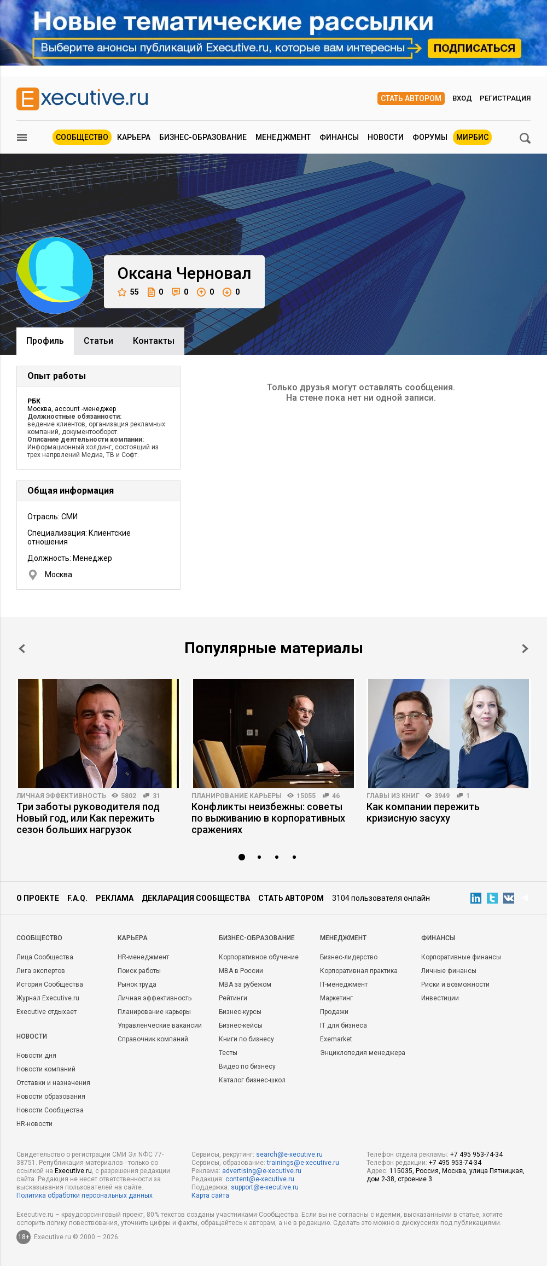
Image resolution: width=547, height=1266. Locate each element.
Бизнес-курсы (240, 1012)
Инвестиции (440, 998)
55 (128, 292)
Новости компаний (45, 1069)
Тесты (228, 1053)
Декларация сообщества (196, 898)
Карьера (133, 137)
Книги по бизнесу (246, 1039)
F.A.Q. (77, 898)
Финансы (339, 137)
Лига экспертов (40, 971)
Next (525, 648)
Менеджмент (283, 137)
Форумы (429, 137)
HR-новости (34, 1124)
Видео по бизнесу (247, 1066)
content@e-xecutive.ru (259, 1179)
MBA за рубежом (245, 984)
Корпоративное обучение (259, 957)
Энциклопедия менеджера (362, 1053)
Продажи (334, 1012)
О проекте (37, 898)
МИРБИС (472, 137)
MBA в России (241, 971)
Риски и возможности (455, 984)
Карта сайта (210, 1195)
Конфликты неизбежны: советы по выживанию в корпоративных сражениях (268, 818)
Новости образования (50, 1096)
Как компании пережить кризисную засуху (423, 812)
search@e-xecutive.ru (289, 1154)
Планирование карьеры (236, 796)
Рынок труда (137, 984)
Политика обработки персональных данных (84, 1195)
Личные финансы (448, 971)
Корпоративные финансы (461, 957)
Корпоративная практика (359, 971)
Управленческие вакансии (160, 1025)
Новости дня (36, 1055)
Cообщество (39, 938)
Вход (462, 98)
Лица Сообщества (44, 957)
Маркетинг (336, 998)
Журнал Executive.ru (47, 998)
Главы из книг (393, 796)
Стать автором (411, 98)
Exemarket (336, 1039)
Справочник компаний (153, 1039)
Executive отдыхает (46, 1012)
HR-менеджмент (143, 957)
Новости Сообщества (50, 1110)
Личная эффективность (61, 796)
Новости (386, 137)
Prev (21, 648)
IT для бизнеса (343, 1025)
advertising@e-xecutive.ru (261, 1171)
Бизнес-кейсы (241, 1025)
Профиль (45, 341)
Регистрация (505, 98)
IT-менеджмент (344, 984)
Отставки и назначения (53, 1083)
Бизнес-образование (203, 137)
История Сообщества (49, 984)
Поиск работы (139, 971)
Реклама (114, 898)
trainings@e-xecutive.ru (303, 1163)
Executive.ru (73, 1171)
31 (156, 796)
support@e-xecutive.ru (265, 1187)
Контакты (153, 341)
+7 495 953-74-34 (476, 1154)
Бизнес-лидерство (348, 957)
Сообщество (82, 137)
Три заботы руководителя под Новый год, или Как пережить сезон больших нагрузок (88, 818)
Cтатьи (98, 341)
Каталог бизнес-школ (252, 1080)
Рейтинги (233, 998)
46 (336, 796)
